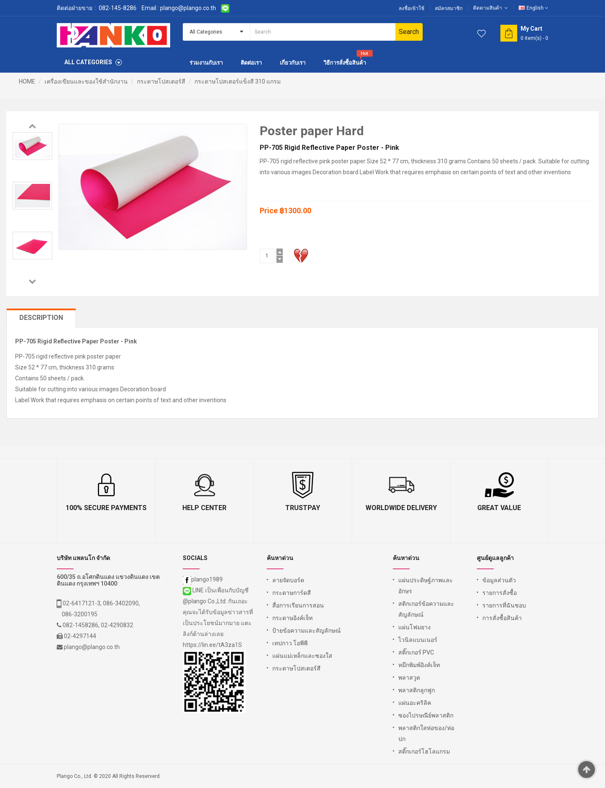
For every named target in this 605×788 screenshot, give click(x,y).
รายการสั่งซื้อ (499, 592)
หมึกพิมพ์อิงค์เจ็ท (419, 665)
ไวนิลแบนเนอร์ (417, 639)
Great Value (499, 508)
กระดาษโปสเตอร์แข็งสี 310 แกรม (238, 81)
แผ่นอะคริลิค (414, 702)
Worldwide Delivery (401, 508)
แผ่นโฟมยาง (414, 627)
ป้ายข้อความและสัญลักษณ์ (306, 630)
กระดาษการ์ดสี (291, 592)
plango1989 (203, 579)
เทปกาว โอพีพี (290, 643)
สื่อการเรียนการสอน (298, 605)
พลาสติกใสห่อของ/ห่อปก (426, 733)
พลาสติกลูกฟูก (416, 690)
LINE (194, 590)
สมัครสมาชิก (449, 8)
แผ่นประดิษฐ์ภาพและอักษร (425, 585)
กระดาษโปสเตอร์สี (161, 81)
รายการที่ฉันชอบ (504, 605)
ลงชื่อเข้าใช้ (411, 8)
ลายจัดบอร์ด (288, 580)
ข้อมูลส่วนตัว (499, 580)
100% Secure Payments (106, 508)
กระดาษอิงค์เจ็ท (292, 618)
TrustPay (302, 508)
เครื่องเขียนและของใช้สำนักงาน (86, 81)
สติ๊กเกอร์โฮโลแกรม (424, 751)
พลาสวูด (409, 677)
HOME (27, 81)
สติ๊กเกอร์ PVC (416, 652)
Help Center (204, 508)
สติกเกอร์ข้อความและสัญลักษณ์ (426, 609)
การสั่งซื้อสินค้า (502, 618)
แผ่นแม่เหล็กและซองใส (302, 655)
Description (41, 318)
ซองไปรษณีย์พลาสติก (425, 715)
